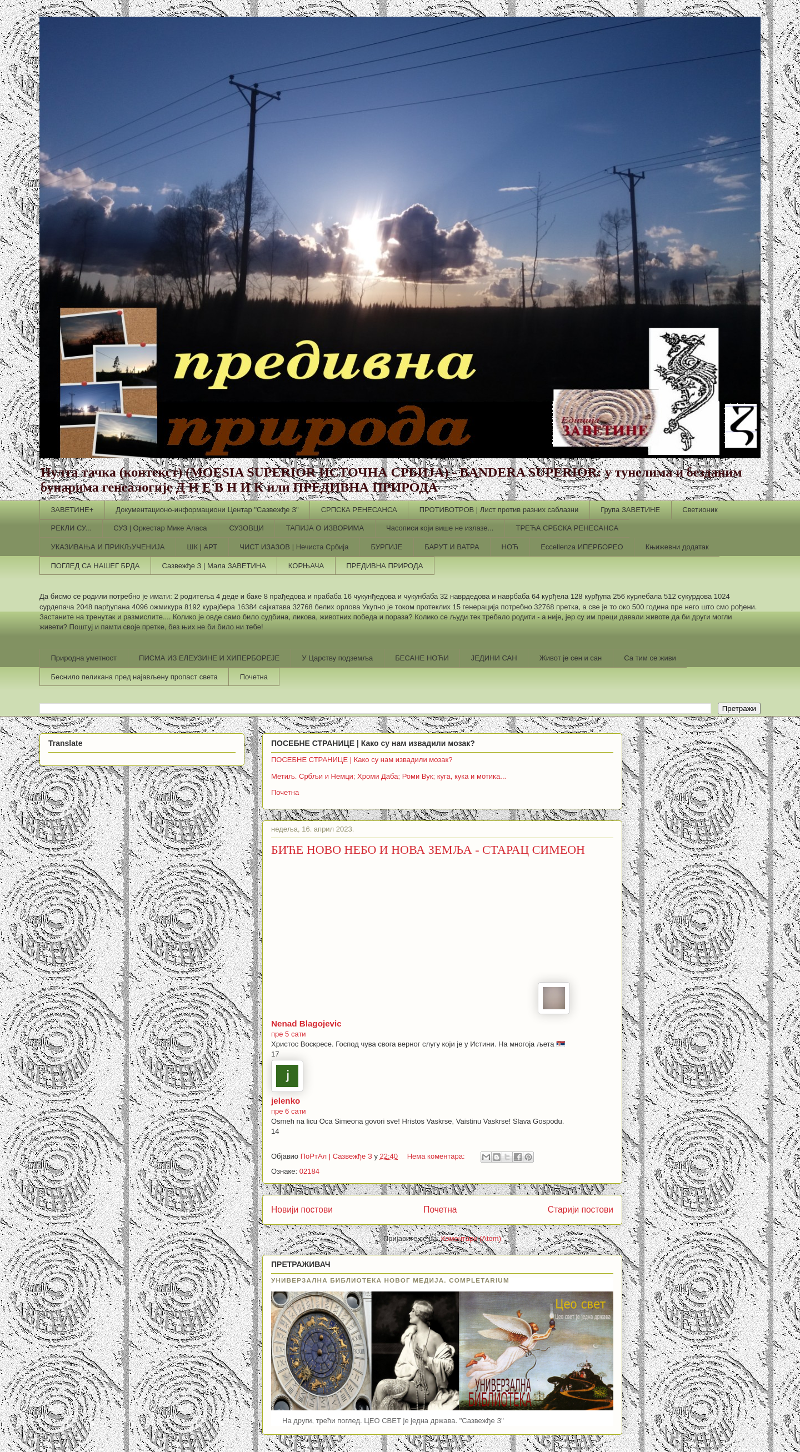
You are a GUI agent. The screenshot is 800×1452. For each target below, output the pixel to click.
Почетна (254, 677)
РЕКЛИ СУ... (71, 528)
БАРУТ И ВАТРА (451, 547)
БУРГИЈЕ (386, 547)
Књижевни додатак (677, 547)
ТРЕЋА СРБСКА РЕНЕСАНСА (567, 528)
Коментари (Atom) (471, 1238)
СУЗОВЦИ (246, 528)
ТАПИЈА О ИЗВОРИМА (325, 528)
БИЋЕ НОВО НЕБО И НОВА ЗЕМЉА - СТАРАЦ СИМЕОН (428, 850)
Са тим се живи (650, 658)
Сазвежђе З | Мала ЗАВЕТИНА (214, 566)
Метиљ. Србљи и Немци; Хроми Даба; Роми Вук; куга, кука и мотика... (388, 776)
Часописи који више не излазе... (439, 528)
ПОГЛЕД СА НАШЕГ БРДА (95, 566)
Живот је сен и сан (570, 658)
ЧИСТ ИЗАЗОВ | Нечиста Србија (293, 547)
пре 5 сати (288, 1034)
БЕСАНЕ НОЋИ (422, 658)
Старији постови (580, 1209)
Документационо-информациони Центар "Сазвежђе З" (207, 509)
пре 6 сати (288, 1111)
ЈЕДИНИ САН (494, 658)
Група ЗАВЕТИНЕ (630, 509)
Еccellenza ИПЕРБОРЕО (582, 547)
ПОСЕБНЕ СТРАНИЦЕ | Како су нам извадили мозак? (361, 759)
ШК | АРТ (202, 547)
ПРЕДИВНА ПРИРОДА (384, 566)
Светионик (700, 509)
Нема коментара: (437, 1156)
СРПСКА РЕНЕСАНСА (359, 509)
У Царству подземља (337, 658)
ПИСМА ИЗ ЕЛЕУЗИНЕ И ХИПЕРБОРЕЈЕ (209, 658)
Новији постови (302, 1209)
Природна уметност (84, 658)
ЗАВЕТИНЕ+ (72, 509)
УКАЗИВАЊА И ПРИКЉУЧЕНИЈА (108, 547)
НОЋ (510, 547)
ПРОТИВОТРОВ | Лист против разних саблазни (498, 509)
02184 (309, 1171)
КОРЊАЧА (306, 566)
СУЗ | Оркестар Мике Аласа (160, 528)
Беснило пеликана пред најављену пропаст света (134, 677)
